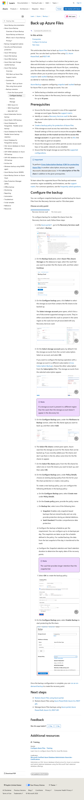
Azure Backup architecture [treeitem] (15, 34)
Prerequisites (36, 39)
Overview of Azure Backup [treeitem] (15, 31)
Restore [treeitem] (12, 99)
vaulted (44, 76)
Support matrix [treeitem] (11, 77)
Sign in (79, 3)
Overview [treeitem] (9, 71)
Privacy (47, 790)
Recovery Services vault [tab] (40, 212)
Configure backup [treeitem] (16, 95)
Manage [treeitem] (12, 102)
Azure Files (63, 50)
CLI (67, 53)
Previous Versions (20, 790)
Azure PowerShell (60, 701)
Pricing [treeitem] (8, 41)
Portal (59, 9)
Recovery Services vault (58, 116)
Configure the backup (39, 42)
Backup (45, 16)
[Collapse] (22, 16)
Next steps (35, 45)
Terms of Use (7, 793)
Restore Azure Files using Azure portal (49, 698)
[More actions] (79, 16)
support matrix (66, 113)
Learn (32, 16)
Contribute (39, 790)
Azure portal (46, 225)
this (74, 137)
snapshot (34, 76)
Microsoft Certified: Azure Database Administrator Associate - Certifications (52, 758)
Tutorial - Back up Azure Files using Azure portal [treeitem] (14, 84)
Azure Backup (36, 84)
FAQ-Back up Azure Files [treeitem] (14, 74)
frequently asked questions (70, 186)
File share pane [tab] (56, 212)
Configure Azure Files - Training (41, 748)
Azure (38, 16)
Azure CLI (71, 701)
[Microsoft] (4, 3)
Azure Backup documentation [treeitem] (14, 25)
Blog (29, 790)
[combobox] (14, 21)
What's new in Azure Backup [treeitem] (15, 38)
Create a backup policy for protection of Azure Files (54, 125)
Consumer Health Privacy (62, 790)
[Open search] (74, 3)
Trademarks (18, 793)
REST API (46, 56)
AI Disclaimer (7, 790)
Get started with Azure (72, 9)
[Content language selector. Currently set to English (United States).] (13, 785)
